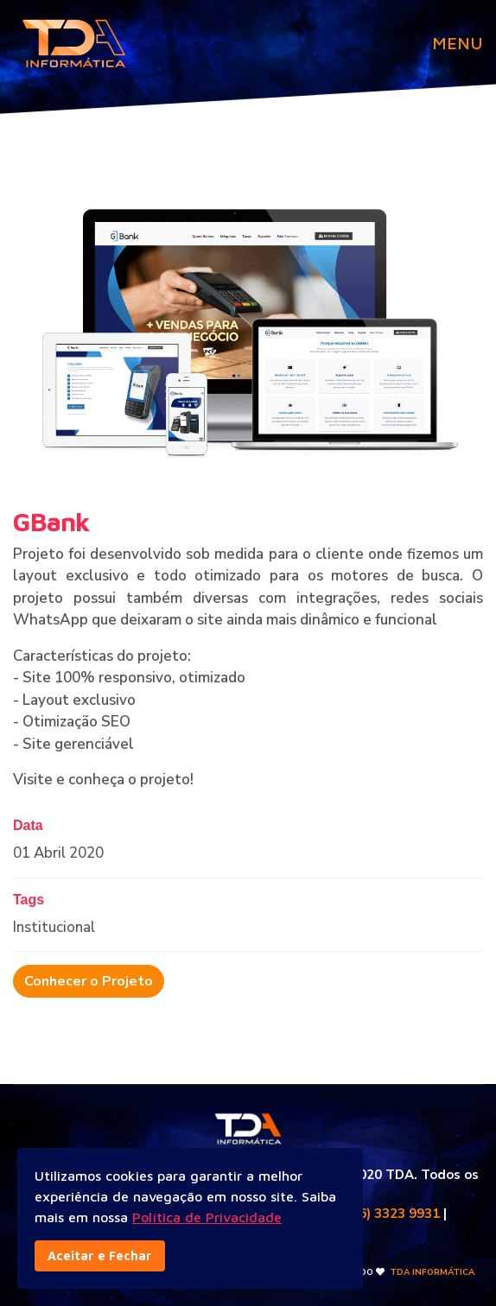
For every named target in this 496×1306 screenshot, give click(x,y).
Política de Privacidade (207, 1217)
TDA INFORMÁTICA (432, 1272)
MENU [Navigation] (457, 43)
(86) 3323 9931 (393, 1213)
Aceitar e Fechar (100, 1255)
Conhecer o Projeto (88, 981)
